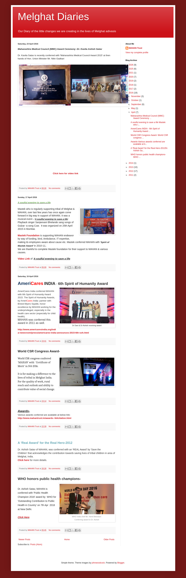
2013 (131, 167)
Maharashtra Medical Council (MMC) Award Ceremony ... (147, 117)
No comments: (55, 188)
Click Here (23, 517)
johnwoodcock (98, 563)
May (133, 108)
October (135, 100)
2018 (131, 85)
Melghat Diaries (53, 16)
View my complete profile (137, 52)
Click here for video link (65, 173)
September (136, 104)
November (136, 96)
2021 (131, 73)
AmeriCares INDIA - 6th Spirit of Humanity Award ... (145, 129)
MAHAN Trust (135, 48)
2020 (131, 77)
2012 (131, 171)
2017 (131, 89)
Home (67, 539)
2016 (131, 93)
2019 (131, 81)
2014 (131, 163)
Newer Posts (24, 539)
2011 (131, 175)
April (133, 112)
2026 (131, 65)
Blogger (120, 563)
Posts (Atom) (36, 544)
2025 (131, 69)
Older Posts (109, 539)
